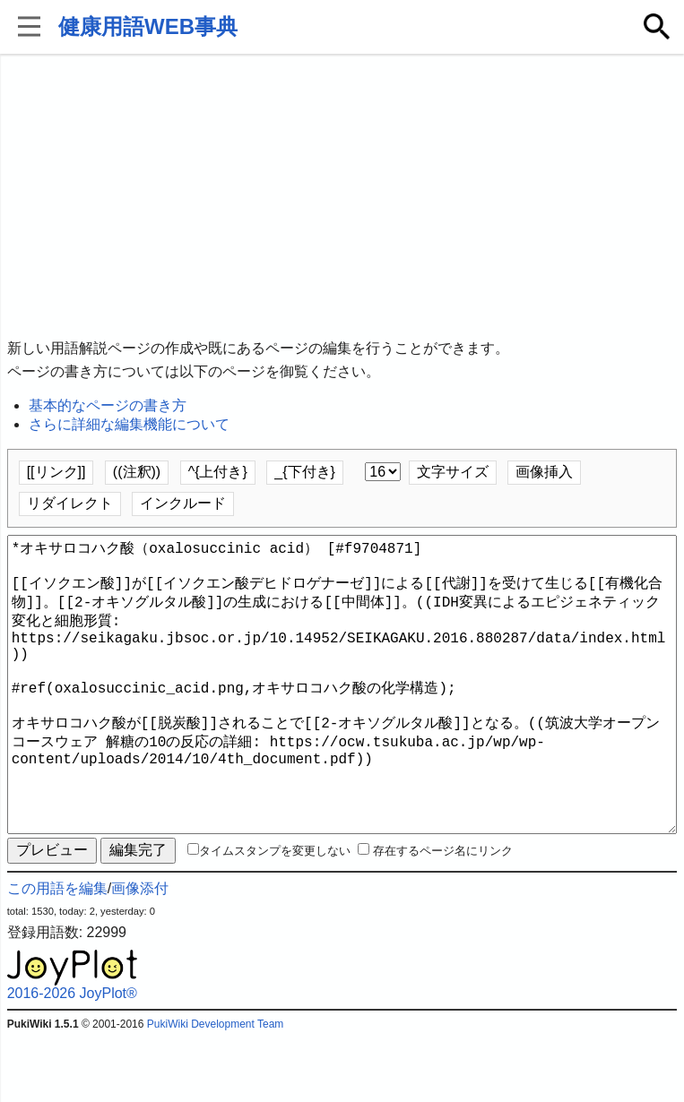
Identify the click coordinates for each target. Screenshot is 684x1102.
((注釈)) (136, 471)
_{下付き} (304, 471)
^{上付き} (217, 471)
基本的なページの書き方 (107, 405)
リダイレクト (70, 503)
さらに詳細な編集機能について (129, 424)
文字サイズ (453, 471)
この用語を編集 (57, 952)
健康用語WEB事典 (148, 26)
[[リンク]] (56, 471)
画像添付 (140, 952)
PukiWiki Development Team (215, 1088)
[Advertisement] (342, 197)
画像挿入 (544, 471)
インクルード (183, 503)
